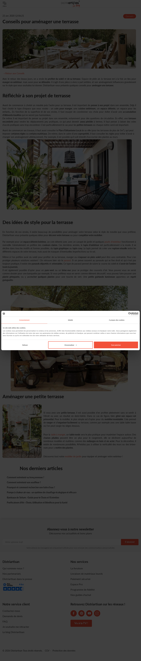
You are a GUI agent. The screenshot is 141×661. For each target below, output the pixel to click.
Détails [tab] (70, 320)
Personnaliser (71, 345)
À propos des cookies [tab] (116, 320)
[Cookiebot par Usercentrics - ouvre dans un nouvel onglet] (124, 313)
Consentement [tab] (24, 320)
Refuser (25, 345)
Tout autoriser (116, 345)
